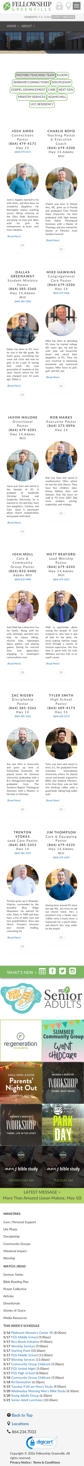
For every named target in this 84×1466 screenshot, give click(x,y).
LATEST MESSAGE (63, 17)
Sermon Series (13, 1274)
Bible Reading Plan (16, 1282)
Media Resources (15, 1318)
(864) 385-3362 (23, 716)
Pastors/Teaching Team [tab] (35, 75)
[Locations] (69, 8)
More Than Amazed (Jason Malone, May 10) (42, 1198)
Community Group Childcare (31, 1364)
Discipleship (11, 1236)
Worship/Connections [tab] (31, 82)
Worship (9, 1258)
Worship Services (23, 1346)
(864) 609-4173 (61, 716)
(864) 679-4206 (61, 293)
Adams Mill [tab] (57, 97)
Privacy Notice (20, 1462)
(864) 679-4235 (61, 857)
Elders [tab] (62, 75)
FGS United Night (23, 1368)
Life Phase (10, 1229)
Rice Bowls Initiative (25, 1341)
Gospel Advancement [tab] (28, 89)
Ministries (12, 1214)
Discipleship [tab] (61, 82)
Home (11, 26)
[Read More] (14, 236)
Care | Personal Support (19, 1222)
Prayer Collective (14, 1289)
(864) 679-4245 (61, 579)
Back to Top (19, 1415)
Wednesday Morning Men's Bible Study (38, 1391)
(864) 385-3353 (23, 853)
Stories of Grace (14, 1310)
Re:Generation (21, 1382)
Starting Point (20, 1350)
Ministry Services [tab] (31, 97)
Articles (8, 1296)
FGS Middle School (24, 1337)
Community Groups (16, 1244)
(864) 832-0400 (23, 579)
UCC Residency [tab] (42, 104)
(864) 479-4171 (23, 152)
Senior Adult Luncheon (27, 1400)
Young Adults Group (25, 1395)
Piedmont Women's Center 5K (32, 1333)
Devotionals (11, 1303)
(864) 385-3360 (23, 301)
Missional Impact (15, 1251)
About (26, 26)
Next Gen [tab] (65, 89)
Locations (18, 1423)
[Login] (59, 8)
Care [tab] (52, 89)
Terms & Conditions (46, 1462)
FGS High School (23, 1373)
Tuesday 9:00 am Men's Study (32, 1386)
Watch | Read (14, 1266)
